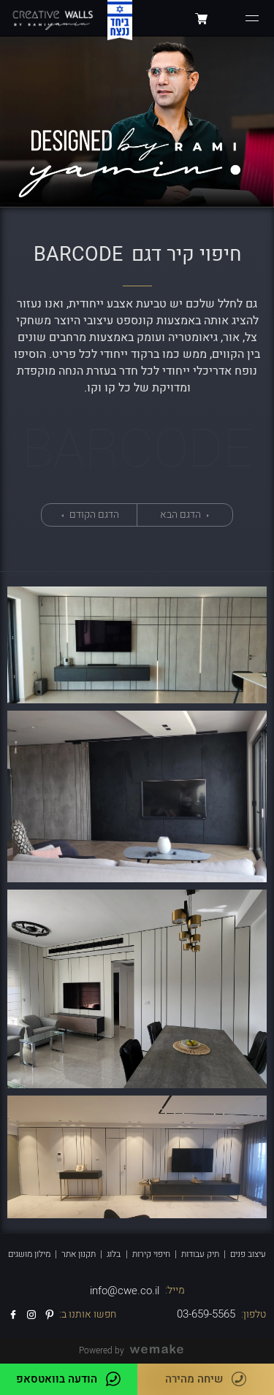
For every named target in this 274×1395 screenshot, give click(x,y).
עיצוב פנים (248, 1254)
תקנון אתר (78, 1254)
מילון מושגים (29, 1254)
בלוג (114, 1254)
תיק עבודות (200, 1254)
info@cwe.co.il (124, 1291)
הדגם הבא (181, 514)
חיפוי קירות (151, 1254)
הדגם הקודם (93, 514)
